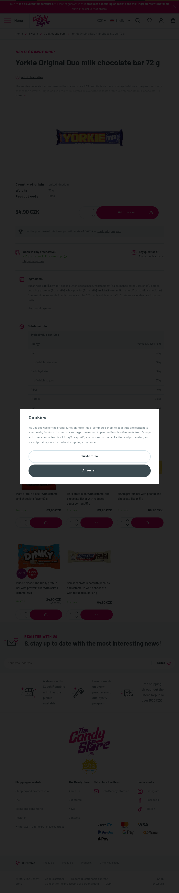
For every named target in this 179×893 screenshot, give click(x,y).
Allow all (89, 470)
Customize (89, 456)
